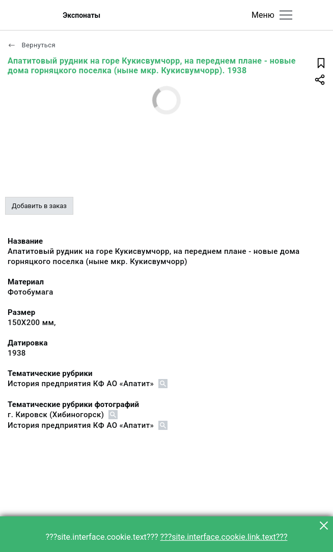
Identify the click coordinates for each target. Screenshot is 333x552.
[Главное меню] (285, 15)
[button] (323, 525)
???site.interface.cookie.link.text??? (224, 537)
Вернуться (31, 45)
